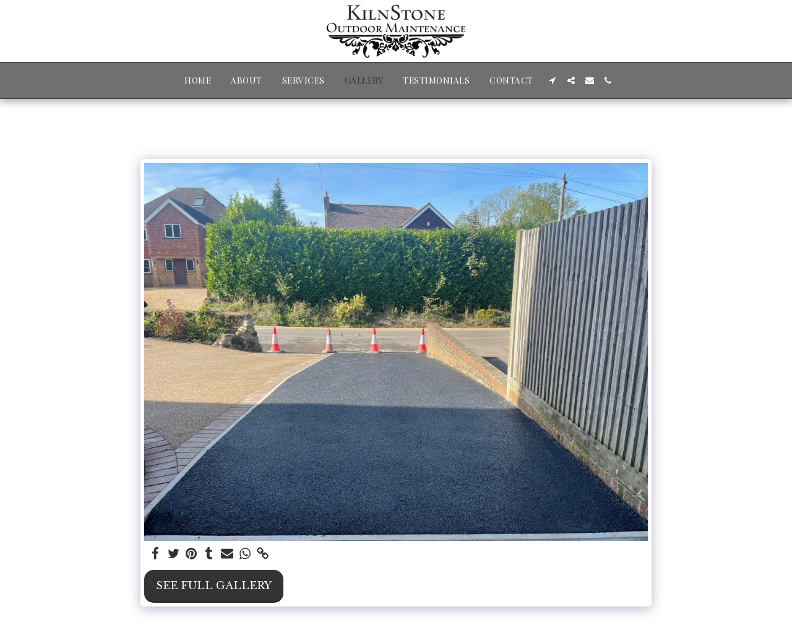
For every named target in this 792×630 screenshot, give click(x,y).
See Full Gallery (214, 585)
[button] (552, 80)
